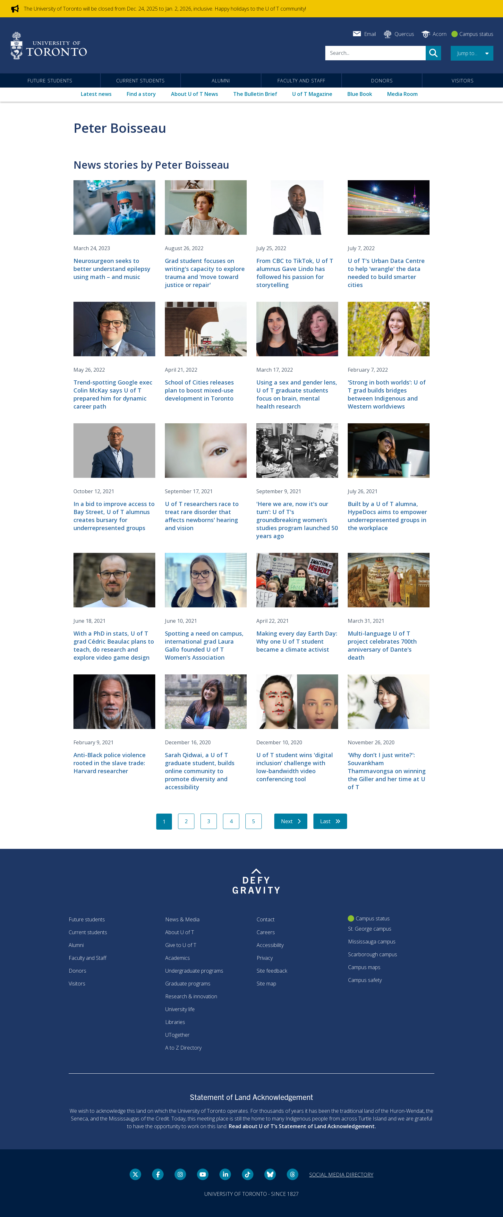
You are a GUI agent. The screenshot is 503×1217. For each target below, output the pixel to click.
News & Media (182, 919)
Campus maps (364, 967)
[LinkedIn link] (225, 1174)
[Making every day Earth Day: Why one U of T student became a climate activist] (297, 603)
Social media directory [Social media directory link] (341, 1174)
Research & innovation (191, 996)
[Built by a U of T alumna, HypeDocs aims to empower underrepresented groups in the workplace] (389, 477)
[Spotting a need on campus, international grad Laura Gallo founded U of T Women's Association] (206, 607)
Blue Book (359, 93)
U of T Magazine (312, 93)
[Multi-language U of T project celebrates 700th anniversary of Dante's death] (389, 607)
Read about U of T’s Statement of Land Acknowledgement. (302, 1126)
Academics (177, 957)
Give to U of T (180, 945)
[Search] (375, 53)
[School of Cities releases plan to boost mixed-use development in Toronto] (206, 352)
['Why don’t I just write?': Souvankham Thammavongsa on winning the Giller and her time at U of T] (389, 732)
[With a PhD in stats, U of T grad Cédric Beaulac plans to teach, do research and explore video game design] (114, 607)
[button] (472, 53)
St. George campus (369, 928)
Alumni (221, 80)
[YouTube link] (203, 1174)
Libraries (175, 1022)
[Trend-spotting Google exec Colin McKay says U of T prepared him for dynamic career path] (114, 356)
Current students (140, 80)
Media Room (402, 93)
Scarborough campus (372, 954)
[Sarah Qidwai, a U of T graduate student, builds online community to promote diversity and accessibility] (206, 732)
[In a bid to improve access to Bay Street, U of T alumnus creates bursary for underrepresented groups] (114, 477)
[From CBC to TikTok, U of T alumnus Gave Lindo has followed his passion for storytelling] (297, 234)
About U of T (179, 932)
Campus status (476, 34)
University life (180, 1009)
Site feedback (272, 970)
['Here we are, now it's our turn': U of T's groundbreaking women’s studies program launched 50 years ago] (297, 481)
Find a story (141, 93)
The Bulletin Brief (255, 93)
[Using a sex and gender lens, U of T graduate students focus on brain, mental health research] (297, 356)
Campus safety (365, 980)
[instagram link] (180, 1174)
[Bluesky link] (270, 1174)
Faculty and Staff (301, 80)
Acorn (440, 34)
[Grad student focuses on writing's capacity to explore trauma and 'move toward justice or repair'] (206, 234)
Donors (382, 80)
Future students (50, 80)
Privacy (265, 957)
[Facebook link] (158, 1174)
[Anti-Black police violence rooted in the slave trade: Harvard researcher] (114, 724)
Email (370, 34)
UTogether (177, 1034)
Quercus (404, 34)
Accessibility (270, 945)
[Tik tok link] (247, 1174)
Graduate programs (187, 983)
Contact (266, 919)
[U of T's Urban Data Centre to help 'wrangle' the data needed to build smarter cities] (389, 234)
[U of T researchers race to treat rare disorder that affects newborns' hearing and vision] (206, 477)
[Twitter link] (135, 1174)
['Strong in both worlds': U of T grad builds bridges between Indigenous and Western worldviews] (389, 356)
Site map (266, 983)
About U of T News (194, 93)
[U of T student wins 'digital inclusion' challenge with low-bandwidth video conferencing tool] (297, 728)
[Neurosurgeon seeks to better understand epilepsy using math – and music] (114, 230)
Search (433, 53)
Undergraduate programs (194, 970)
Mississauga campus (372, 941)
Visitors (463, 80)
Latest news (96, 93)
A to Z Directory (183, 1047)
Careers (266, 932)
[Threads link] (292, 1174)
